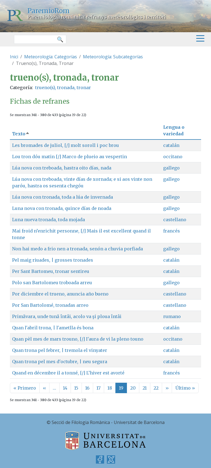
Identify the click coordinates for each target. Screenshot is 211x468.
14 (65, 388)
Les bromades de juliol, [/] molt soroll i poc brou (65, 145)
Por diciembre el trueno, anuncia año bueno (60, 294)
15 (76, 388)
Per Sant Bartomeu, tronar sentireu (50, 271)
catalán (171, 145)
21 (145, 388)
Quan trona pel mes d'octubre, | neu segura (59, 361)
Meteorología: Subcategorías (113, 57)
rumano (172, 316)
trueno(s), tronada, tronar (63, 87)
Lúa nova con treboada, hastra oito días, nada (61, 168)
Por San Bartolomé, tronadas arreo (50, 305)
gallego (171, 168)
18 (109, 388)
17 (98, 388)
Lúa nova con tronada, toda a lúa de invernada (62, 197)
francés (171, 231)
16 (87, 388)
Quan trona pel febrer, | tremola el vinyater (59, 350)
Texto (21, 133)
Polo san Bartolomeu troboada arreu (52, 282)
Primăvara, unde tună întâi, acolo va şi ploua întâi (66, 316)
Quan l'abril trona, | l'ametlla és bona (52, 327)
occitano (172, 156)
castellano (174, 219)
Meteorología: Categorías (50, 57)
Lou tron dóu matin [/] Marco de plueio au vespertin (69, 156)
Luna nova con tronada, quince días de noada (61, 208)
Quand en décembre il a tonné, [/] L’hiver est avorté (68, 373)
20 (133, 388)
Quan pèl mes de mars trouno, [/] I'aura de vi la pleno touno (77, 339)
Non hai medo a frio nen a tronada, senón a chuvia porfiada (77, 248)
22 (156, 388)
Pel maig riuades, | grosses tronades (52, 260)
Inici (14, 57)
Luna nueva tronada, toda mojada (48, 219)
